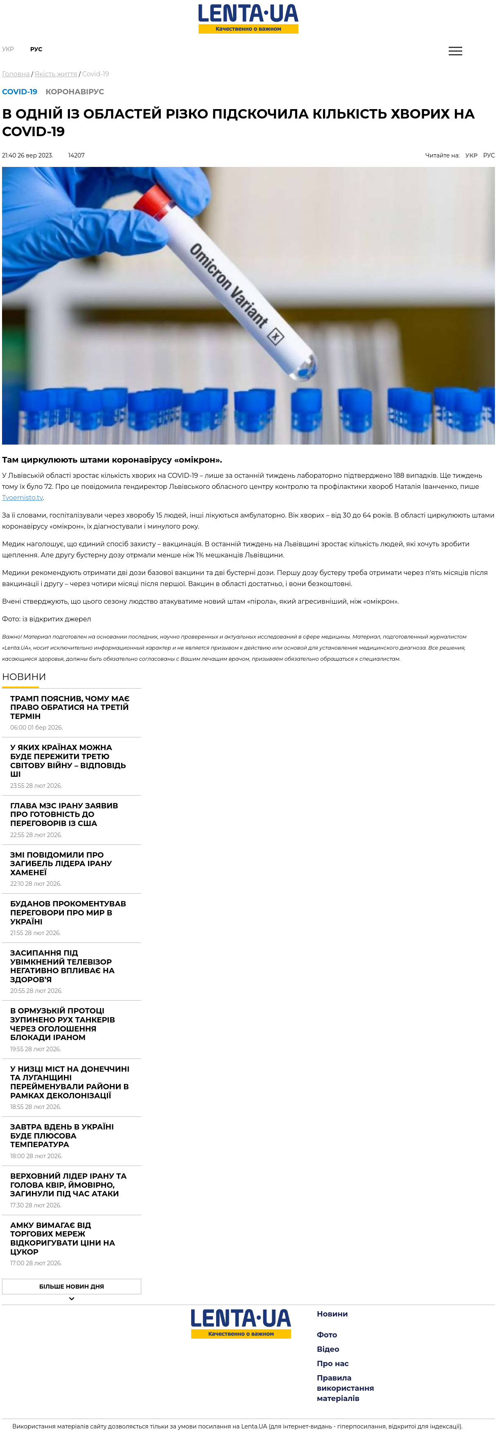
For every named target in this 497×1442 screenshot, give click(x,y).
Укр (8, 49)
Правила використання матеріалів (345, 1388)
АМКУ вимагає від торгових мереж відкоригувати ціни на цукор (62, 1239)
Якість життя (56, 74)
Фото (327, 1334)
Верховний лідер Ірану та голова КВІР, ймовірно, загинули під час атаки (68, 1185)
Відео (328, 1349)
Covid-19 (95, 74)
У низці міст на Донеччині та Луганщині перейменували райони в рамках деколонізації (69, 1082)
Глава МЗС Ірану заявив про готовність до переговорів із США (64, 814)
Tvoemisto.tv (22, 498)
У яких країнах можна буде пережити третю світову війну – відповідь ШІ (68, 761)
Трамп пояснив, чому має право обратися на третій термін (69, 707)
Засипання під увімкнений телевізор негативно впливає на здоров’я (62, 966)
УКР (471, 155)
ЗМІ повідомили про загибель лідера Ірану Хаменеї (61, 864)
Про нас (333, 1363)
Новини (332, 1314)
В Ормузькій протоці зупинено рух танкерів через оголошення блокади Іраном (62, 1024)
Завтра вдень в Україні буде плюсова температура (62, 1136)
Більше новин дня (71, 1286)
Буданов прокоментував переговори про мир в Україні (68, 912)
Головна (16, 74)
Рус (36, 49)
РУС (489, 155)
